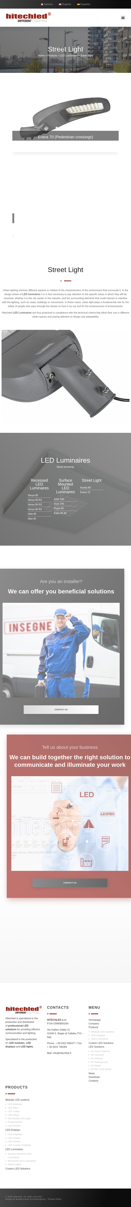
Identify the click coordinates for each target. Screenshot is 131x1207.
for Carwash (97, 1054)
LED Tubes (14, 1111)
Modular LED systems (102, 1031)
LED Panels (14, 1141)
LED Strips (13, 1115)
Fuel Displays (15, 1134)
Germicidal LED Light (19, 1118)
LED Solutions (96, 1046)
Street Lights (14, 1164)
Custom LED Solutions (101, 1043)
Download (94, 1077)
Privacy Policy (55, 1199)
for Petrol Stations (100, 1051)
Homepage (95, 1020)
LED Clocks (14, 1138)
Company (94, 1023)
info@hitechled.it (62, 1053)
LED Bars (13, 1107)
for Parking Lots (99, 1062)
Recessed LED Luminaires (22, 1161)
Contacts (93, 1080)
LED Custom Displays (19, 1145)
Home (41, 55)
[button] (123, 17)
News (92, 1073)
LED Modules (15, 1104)
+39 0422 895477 (65, 1043)
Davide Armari (22, 1199)
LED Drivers (14, 1125)
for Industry (97, 1058)
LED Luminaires (69, 55)
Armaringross (38, 1199)
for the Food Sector (101, 1069)
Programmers (15, 1122)
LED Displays (98, 1035)
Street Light (86, 55)
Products (52, 55)
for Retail (96, 1065)
